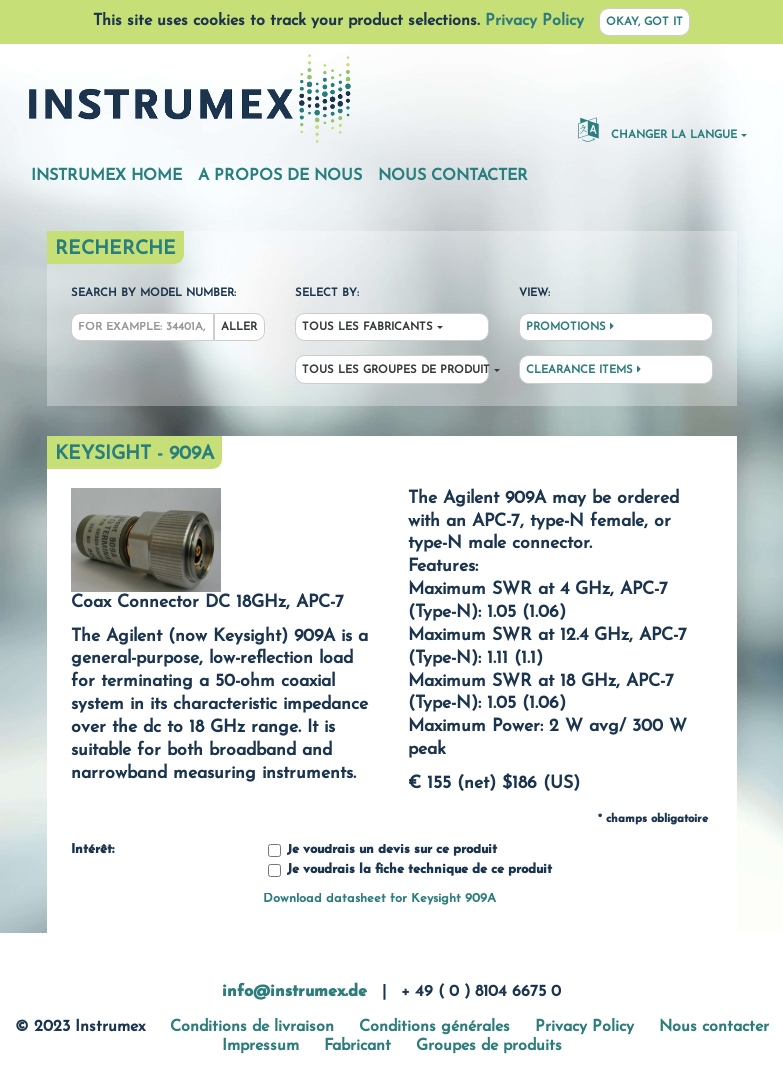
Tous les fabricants (367, 327)
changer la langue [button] (657, 129)
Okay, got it (644, 22)
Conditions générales (434, 1027)
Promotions (570, 327)
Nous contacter (453, 176)
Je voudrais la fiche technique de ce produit (410, 870)
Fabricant (357, 1046)
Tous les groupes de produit (395, 370)
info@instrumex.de (294, 992)
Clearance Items (583, 370)
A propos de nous (280, 176)
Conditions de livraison (252, 1027)
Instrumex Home (106, 176)
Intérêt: (92, 850)
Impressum (260, 1046)
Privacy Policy (534, 21)
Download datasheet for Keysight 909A (379, 898)
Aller (239, 327)
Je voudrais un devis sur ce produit (382, 850)
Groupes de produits (489, 1046)
